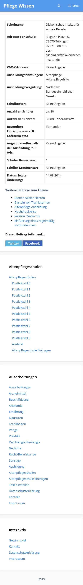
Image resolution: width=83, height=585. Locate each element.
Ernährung (16, 412)
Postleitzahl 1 (21, 289)
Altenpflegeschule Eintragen (31, 350)
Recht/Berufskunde (22, 454)
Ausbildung (16, 466)
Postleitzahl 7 (21, 326)
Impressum (17, 503)
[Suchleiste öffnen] (59, 6)
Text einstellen (19, 485)
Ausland (17, 344)
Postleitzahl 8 (21, 332)
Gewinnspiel (17, 540)
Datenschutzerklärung (24, 491)
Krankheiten (17, 424)
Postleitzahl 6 (21, 320)
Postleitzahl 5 (21, 314)
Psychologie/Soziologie (24, 442)
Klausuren (16, 418)
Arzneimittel (17, 393)
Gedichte (15, 448)
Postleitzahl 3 (21, 301)
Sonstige (15, 460)
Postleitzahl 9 (21, 338)
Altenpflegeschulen (22, 277)
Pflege (13, 430)
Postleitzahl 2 (21, 295)
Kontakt (14, 497)
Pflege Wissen (19, 6)
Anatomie (15, 405)
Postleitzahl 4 (21, 307)
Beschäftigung (19, 399)
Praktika (14, 436)
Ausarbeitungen (20, 387)
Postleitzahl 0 (21, 283)
